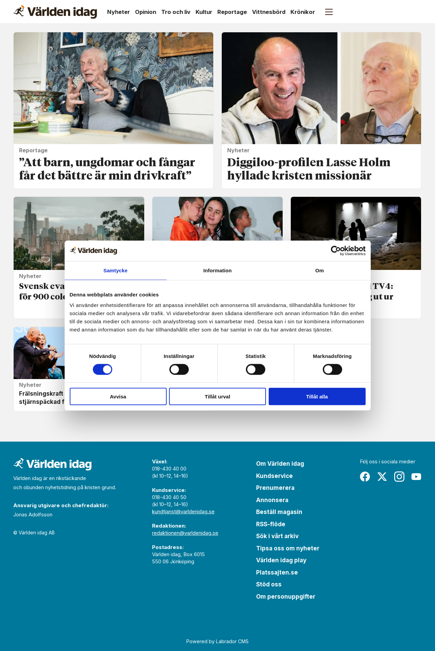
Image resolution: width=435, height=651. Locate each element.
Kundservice (274, 476)
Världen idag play (281, 560)
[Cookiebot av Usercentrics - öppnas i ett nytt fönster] (336, 250)
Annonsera (272, 500)
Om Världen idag (280, 463)
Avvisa (118, 396)
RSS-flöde (270, 524)
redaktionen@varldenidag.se (185, 533)
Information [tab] (217, 270)
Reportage (232, 11)
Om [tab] (319, 270)
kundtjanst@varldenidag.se (183, 511)
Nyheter (118, 11)
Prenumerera (275, 487)
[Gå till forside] (55, 12)
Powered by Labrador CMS (217, 641)
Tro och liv (175, 11)
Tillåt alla (317, 396)
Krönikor (302, 11)
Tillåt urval (217, 396)
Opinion (145, 11)
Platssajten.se (277, 572)
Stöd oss (269, 584)
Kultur (204, 11)
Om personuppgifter (285, 596)
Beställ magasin (279, 512)
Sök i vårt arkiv (277, 536)
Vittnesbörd (268, 11)
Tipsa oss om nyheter (287, 548)
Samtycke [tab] (115, 270)
